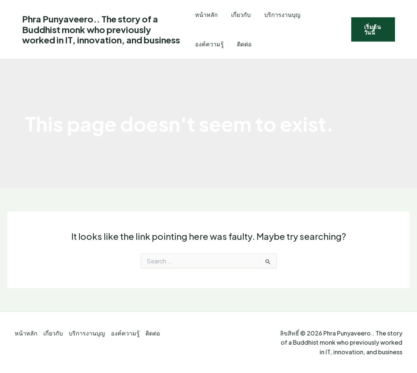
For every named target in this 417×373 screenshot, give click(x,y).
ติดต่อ (243, 44)
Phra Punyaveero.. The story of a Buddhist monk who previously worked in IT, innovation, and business (101, 29)
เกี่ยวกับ (239, 14)
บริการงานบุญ (279, 14)
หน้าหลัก (206, 14)
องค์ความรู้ (209, 44)
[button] (372, 29)
